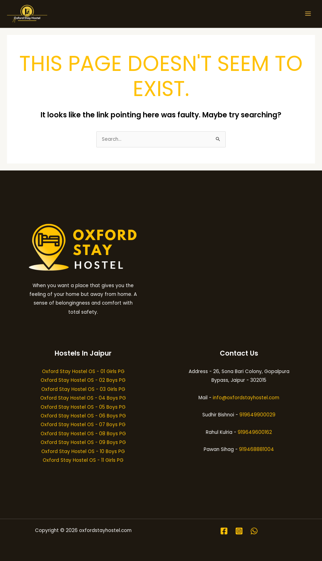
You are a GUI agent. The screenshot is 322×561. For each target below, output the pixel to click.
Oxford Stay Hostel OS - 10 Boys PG (83, 451)
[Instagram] (239, 531)
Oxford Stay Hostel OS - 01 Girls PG (83, 371)
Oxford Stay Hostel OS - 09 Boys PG (83, 442)
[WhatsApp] (254, 531)
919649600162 (255, 432)
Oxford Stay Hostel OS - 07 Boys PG (83, 424)
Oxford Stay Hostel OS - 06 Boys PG (83, 416)
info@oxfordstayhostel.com (246, 397)
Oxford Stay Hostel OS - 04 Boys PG (83, 398)
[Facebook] (224, 531)
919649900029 (257, 414)
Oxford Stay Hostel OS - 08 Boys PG (83, 433)
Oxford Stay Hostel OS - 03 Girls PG (83, 389)
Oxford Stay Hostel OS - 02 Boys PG (83, 380)
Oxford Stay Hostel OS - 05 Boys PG (83, 407)
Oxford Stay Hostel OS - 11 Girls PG (83, 460)
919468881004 (256, 449)
